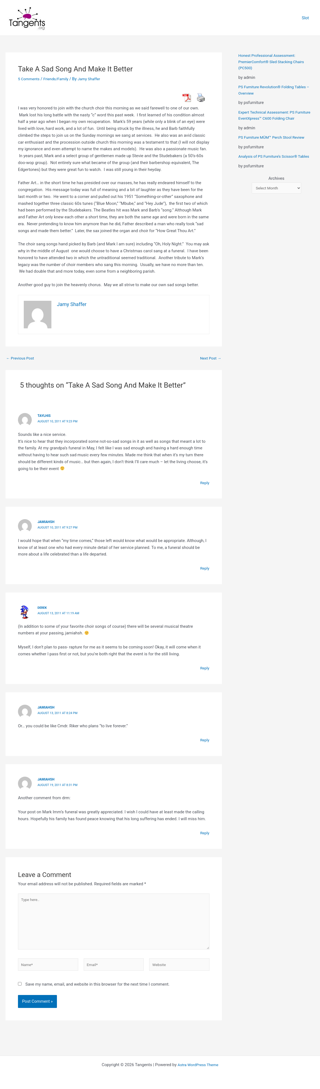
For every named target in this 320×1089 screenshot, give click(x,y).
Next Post (209, 358)
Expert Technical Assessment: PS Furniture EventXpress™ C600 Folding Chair (272, 118)
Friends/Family (59, 78)
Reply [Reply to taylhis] (204, 482)
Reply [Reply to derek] (204, 667)
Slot (306, 17)
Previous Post (21, 358)
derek (43, 608)
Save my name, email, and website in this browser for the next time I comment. (97, 990)
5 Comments (30, 78)
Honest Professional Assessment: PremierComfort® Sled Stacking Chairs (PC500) (274, 61)
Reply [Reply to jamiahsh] (204, 568)
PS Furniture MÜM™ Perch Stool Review (274, 143)
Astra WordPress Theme (198, 1064)
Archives (276, 190)
